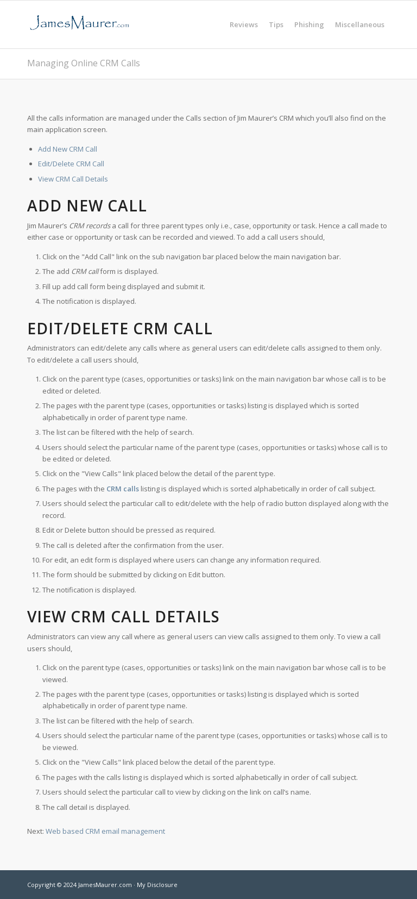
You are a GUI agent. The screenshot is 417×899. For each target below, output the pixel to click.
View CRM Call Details (73, 179)
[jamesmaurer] (79, 24)
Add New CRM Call (67, 149)
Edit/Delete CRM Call (71, 163)
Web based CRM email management (105, 831)
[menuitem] (243, 24)
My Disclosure (157, 885)
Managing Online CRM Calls (83, 63)
